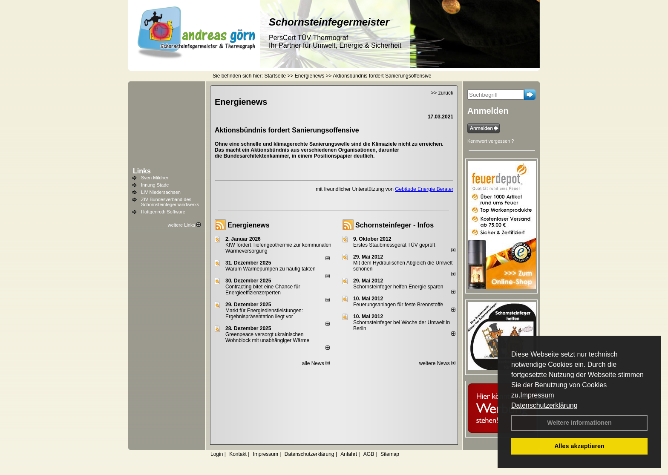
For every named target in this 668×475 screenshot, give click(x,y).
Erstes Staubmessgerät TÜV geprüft (394, 245)
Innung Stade (155, 184)
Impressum (537, 395)
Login (216, 454)
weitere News (437, 363)
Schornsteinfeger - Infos (394, 225)
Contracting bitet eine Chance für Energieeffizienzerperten (262, 290)
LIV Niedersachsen (161, 192)
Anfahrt (348, 454)
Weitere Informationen (579, 422)
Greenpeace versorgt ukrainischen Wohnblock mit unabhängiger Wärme (267, 337)
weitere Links (184, 224)
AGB (368, 454)
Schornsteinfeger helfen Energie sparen (398, 287)
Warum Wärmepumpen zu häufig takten (270, 269)
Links (142, 171)
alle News (316, 363)
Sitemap (389, 454)
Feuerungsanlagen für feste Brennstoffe (398, 305)
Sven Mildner (154, 177)
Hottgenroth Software (163, 211)
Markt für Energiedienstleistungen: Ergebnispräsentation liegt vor (264, 314)
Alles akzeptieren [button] (579, 446)
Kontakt (238, 454)
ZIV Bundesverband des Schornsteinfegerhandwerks (170, 202)
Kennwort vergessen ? (490, 141)
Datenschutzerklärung (544, 405)
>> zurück (442, 93)
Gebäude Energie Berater (424, 189)
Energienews (248, 225)
